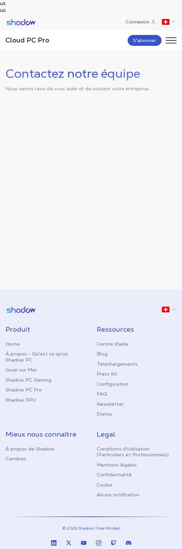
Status (104, 414)
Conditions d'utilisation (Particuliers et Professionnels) (133, 452)
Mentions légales (117, 465)
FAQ (102, 394)
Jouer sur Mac (21, 370)
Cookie (105, 485)
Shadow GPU (20, 400)
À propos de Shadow (29, 449)
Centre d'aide (112, 344)
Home (12, 344)
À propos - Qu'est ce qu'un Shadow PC (36, 357)
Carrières (15, 459)
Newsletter (110, 404)
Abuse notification (118, 495)
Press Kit (107, 374)
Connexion (141, 22)
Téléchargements (117, 364)
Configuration (112, 384)
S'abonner (144, 40)
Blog (102, 354)
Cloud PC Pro (27, 40)
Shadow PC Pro (23, 390)
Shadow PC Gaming (28, 380)
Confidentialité (114, 475)
